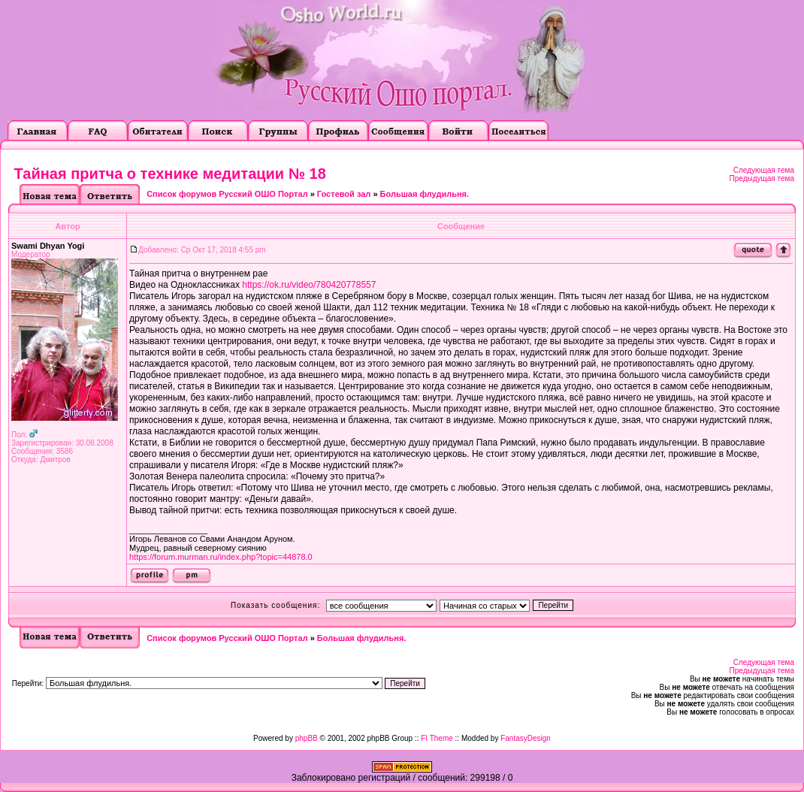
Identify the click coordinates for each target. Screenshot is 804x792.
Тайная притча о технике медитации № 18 (170, 173)
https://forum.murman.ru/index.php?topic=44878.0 (221, 556)
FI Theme (437, 738)
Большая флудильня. (425, 193)
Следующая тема (763, 170)
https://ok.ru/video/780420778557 (309, 285)
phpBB (306, 738)
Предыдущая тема (762, 178)
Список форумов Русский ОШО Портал (227, 193)
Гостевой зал (343, 193)
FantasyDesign (525, 738)
